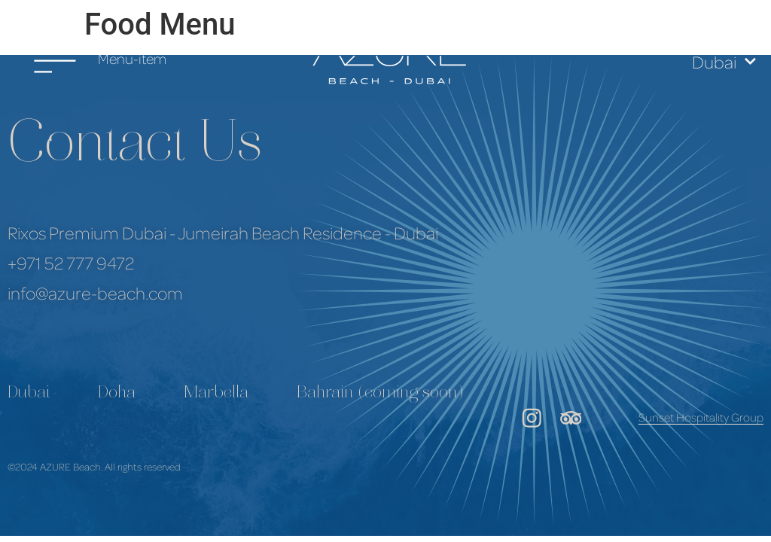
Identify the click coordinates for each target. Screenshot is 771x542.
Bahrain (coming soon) (380, 394)
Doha (117, 394)
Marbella (216, 394)
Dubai (724, 61)
